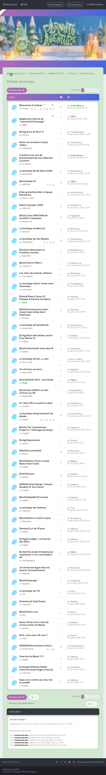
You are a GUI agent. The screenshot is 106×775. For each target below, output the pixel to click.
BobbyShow (76, 250)
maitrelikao (76, 105)
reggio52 (75, 215)
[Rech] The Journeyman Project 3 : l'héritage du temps (36, 428)
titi (72, 508)
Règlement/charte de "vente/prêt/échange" (31, 120)
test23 (25, 135)
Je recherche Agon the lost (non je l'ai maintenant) (34, 568)
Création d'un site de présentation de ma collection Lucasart (36, 157)
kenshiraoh (27, 221)
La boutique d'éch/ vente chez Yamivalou (36, 284)
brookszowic (28, 648)
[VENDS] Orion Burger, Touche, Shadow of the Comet (36, 485)
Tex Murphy (27, 242)
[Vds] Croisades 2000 (31, 204)
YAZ (24, 125)
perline (25, 443)
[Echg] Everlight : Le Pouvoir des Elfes (35, 540)
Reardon (26, 573)
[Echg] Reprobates (29, 439)
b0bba (25, 531)
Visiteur (25, 406)
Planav (25, 108)
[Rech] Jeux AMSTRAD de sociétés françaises (33, 216)
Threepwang (76, 132)
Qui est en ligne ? (18, 719)
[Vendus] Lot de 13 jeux (32, 528)
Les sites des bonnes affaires (35, 273)
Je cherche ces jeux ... (31, 369)
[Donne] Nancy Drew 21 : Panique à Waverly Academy (35, 297)
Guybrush (26, 164)
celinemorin (76, 192)
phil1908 (26, 184)
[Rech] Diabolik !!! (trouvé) (33, 497)
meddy (25, 490)
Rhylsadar (26, 521)
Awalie (73, 296)
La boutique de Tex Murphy (34, 238)
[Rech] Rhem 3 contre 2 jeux (35, 517)
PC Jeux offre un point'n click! (35, 402)
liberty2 (26, 231)
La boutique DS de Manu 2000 (35, 170)
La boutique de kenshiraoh (34, 324)
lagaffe (74, 369)
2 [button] (86, 90)
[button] (97, 90)
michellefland (28, 560)
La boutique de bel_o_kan (34, 358)
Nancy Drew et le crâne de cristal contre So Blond (34, 623)
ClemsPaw (75, 403)
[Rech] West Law (28, 611)
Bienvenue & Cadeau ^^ (32, 105)
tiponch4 (75, 348)
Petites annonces (20, 81)
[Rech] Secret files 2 (30, 262)
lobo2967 (26, 208)
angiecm (26, 583)
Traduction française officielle (15, 772)
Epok (24, 302)
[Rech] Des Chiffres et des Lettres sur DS (33, 391)
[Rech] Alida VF (27, 181)
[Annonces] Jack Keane (32, 601)
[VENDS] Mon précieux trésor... (36, 645)
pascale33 (75, 413)
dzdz (24, 638)
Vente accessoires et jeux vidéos (33, 143)
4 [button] (93, 90)
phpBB (16, 769)
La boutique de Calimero (32, 507)
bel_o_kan (27, 362)
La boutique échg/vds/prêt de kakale (36, 414)
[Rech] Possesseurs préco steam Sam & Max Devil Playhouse (33, 312)
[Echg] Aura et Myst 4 (31, 131)
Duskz (73, 440)
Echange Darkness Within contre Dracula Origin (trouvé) (36, 668)
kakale (25, 341)
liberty (25, 453)
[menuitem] (24, 4)
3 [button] (89, 90)
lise (23, 615)
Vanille (73, 601)
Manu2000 (27, 174)
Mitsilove (74, 273)
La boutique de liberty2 (32, 228)
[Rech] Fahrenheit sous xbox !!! (36, 348)
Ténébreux (27, 148)
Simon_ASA (27, 198)
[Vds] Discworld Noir (30, 450)
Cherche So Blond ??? (31, 656)
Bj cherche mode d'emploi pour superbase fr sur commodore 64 (36, 554)
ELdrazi (25, 318)
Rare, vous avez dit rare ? (33, 634)
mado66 (74, 580)
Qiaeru (34, 772)
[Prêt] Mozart (26, 473)
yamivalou (27, 289)
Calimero (26, 511)
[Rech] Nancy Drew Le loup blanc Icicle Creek (34, 462)
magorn (25, 433)
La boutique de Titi (29, 590)
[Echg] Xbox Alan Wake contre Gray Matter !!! (36, 336)
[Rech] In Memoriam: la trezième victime (32, 251)
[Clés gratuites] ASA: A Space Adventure (35, 193)
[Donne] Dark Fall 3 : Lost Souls (36, 379)
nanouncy (26, 266)
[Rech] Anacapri (28, 580)
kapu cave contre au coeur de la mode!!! (35, 681)
